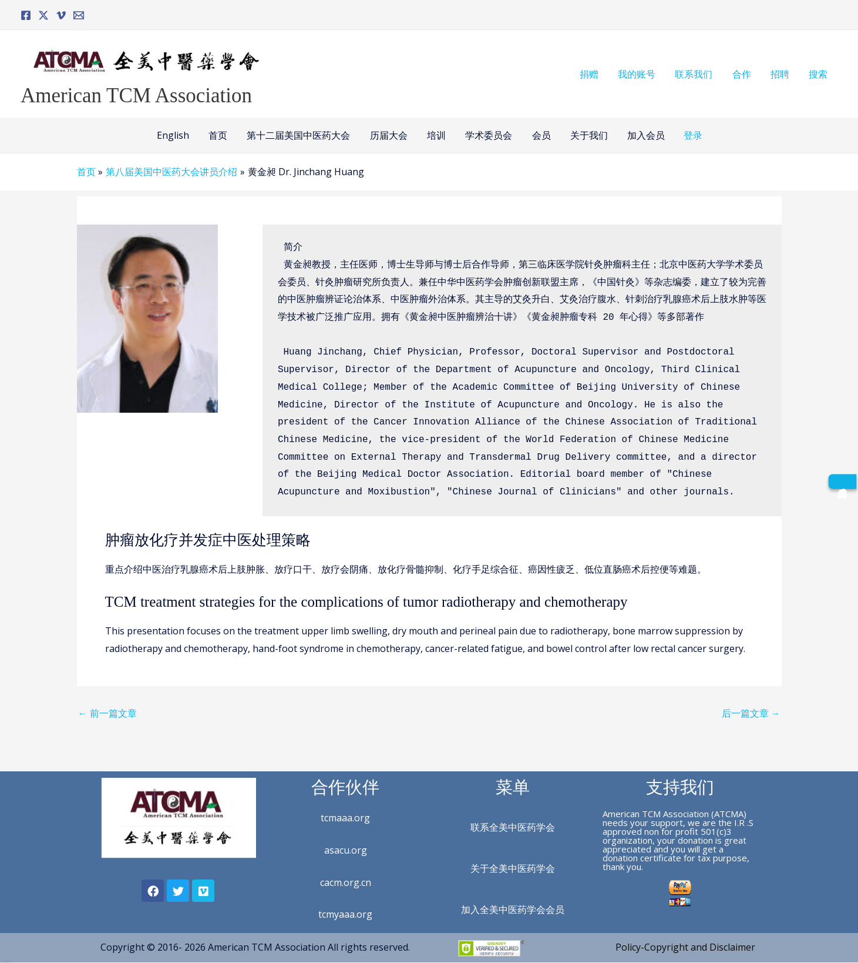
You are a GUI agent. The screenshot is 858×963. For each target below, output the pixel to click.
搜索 (818, 74)
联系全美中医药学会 (512, 827)
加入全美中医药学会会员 (512, 909)
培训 (436, 135)
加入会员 (643, 135)
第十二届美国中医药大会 (300, 135)
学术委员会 (488, 135)
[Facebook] (26, 15)
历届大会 (389, 135)
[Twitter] (43, 15)
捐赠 (593, 74)
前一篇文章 (107, 713)
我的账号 (640, 74)
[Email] (78, 15)
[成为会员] (842, 481)
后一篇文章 (751, 713)
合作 (743, 74)
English (176, 135)
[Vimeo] (61, 15)
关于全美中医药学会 (512, 868)
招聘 (781, 74)
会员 (539, 135)
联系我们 (696, 74)
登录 (689, 135)
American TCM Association (136, 95)
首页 (220, 135)
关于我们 (586, 135)
